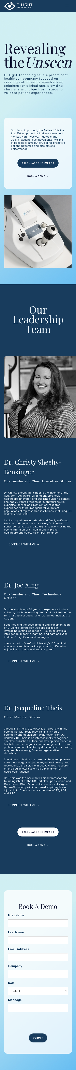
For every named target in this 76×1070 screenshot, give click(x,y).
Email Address (18, 949)
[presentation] (39, 1023)
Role (11, 983)
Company (15, 966)
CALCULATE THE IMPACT (38, 163)
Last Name (16, 932)
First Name (16, 915)
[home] (18, 6)
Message (15, 1000)
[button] (67, 6)
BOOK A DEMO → (38, 176)
